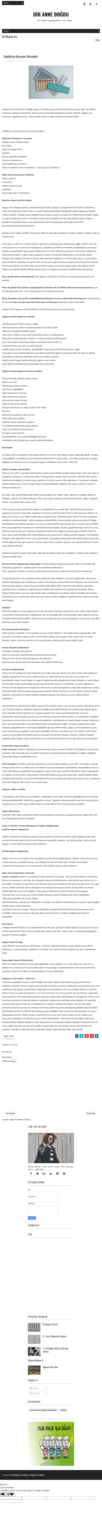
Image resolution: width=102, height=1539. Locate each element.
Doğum (63, 1411)
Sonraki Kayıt (10, 1114)
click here (39, 1170)
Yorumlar (35, 1393)
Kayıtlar (34, 1389)
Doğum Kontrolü (15, 61)
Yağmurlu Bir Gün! (50, 1367)
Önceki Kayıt (91, 1114)
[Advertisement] (35, 48)
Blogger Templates (38, 1475)
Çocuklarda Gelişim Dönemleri (43, 1411)
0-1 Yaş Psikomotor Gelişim (54, 1337)
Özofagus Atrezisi (50, 1325)
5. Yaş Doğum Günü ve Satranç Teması (55, 1350)
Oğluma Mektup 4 (35, 1361)
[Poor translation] (10, 1495)
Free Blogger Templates (20, 1475)
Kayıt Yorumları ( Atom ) (20, 1120)
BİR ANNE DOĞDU (51, 14)
